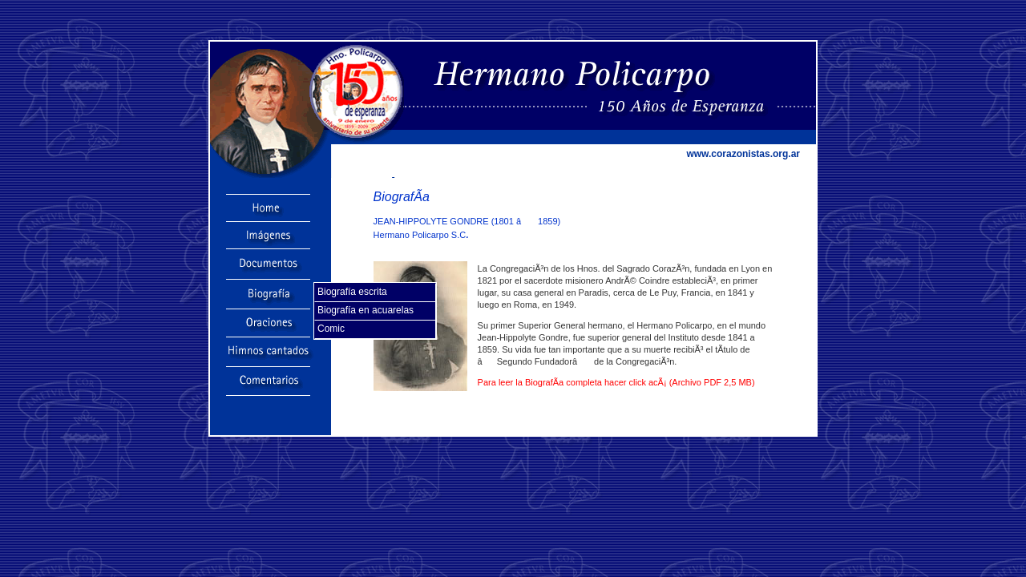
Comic (331, 328)
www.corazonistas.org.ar (743, 153)
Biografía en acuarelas (365, 310)
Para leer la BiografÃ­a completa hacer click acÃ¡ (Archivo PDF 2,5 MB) (616, 382)
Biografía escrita (352, 291)
